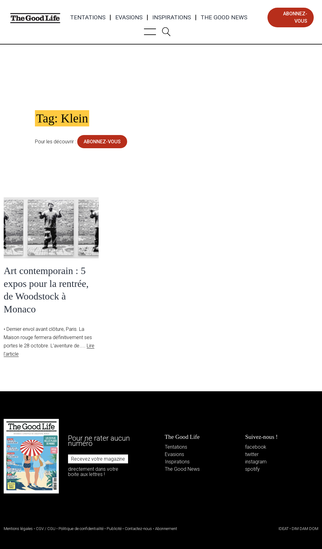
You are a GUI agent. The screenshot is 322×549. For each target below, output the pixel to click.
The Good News (224, 17)
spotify (252, 469)
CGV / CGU (45, 528)
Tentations (87, 17)
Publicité (114, 528)
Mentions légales (18, 528)
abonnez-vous (295, 17)
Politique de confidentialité (81, 528)
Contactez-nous (138, 528)
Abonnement (166, 528)
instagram (256, 462)
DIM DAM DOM (305, 528)
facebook (255, 447)
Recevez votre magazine (98, 459)
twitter (252, 454)
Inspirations (171, 17)
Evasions (128, 17)
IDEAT (283, 528)
